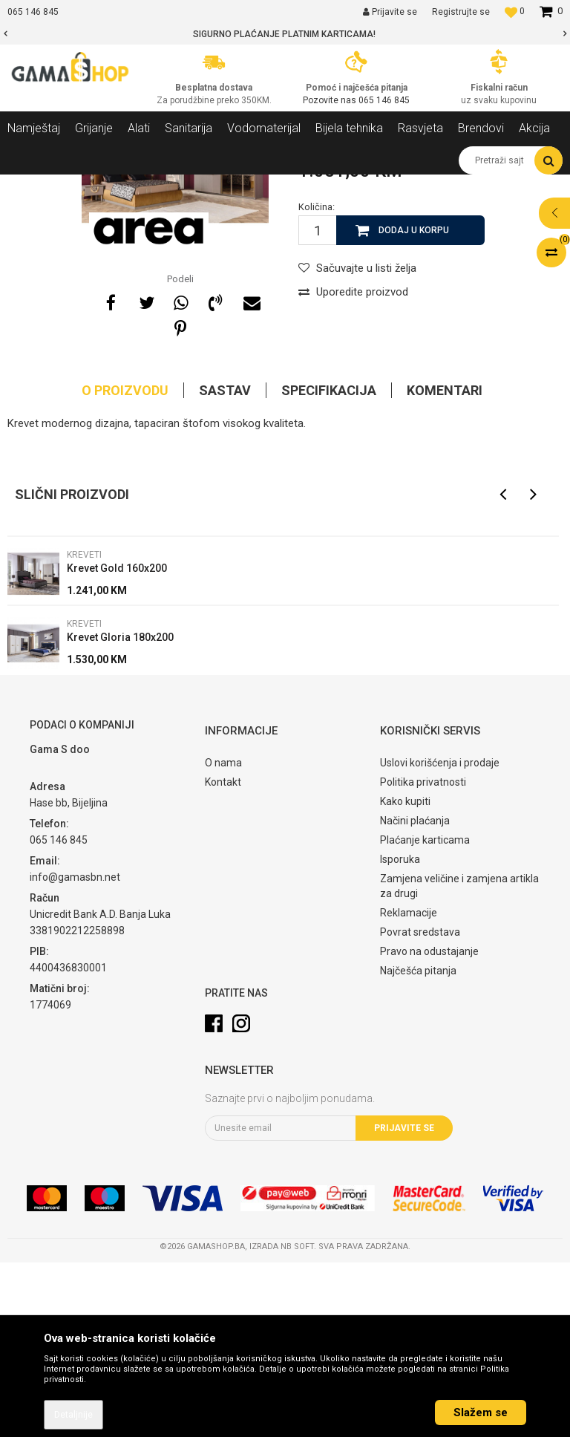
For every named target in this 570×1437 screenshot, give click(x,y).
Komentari (444, 565)
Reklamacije (408, 1087)
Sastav (225, 565)
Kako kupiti (405, 976)
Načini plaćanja (415, 995)
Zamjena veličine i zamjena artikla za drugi (459, 1060)
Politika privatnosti (423, 956)
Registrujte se (461, 12)
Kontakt (223, 956)
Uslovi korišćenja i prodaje (439, 937)
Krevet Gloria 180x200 (120, 812)
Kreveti (263, 185)
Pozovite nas (330, 100)
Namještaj (142, 185)
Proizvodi (88, 185)
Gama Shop (30, 185)
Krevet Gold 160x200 (117, 743)
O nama (223, 937)
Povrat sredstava (420, 1106)
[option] (285, 34)
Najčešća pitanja (418, 1145)
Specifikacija (328, 565)
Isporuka (400, 1034)
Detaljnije (73, 1415)
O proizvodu (125, 565)
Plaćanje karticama (425, 1014)
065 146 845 (384, 100)
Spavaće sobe (206, 185)
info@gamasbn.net (75, 1052)
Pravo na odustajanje (429, 1126)
